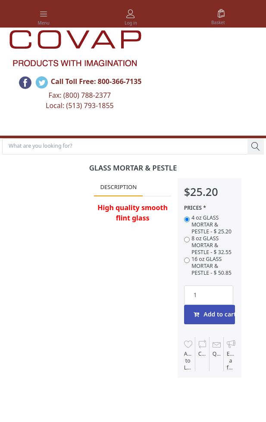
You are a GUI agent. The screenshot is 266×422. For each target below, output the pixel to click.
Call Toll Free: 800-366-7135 (96, 81)
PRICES (193, 208)
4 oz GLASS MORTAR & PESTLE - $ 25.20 (211, 224)
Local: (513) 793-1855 (80, 105)
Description (118, 187)
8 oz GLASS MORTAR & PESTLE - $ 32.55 (211, 245)
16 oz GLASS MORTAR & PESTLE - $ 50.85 (211, 266)
